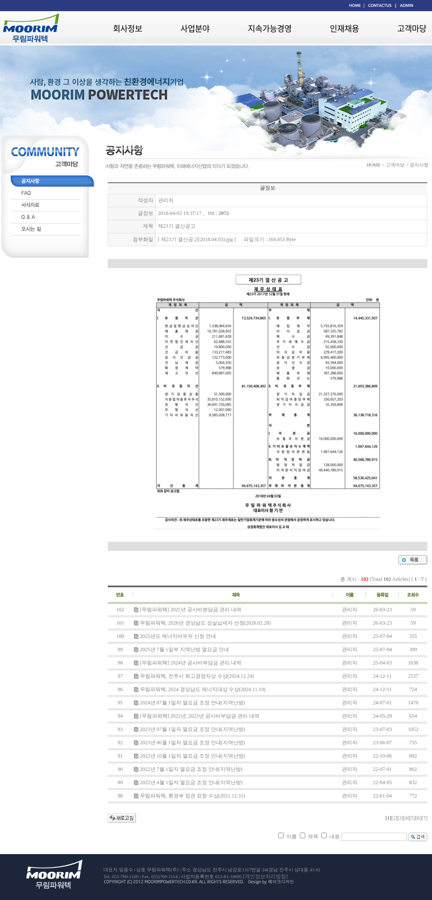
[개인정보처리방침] (265, 876)
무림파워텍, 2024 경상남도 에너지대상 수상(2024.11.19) (203, 689)
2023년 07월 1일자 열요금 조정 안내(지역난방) (192, 729)
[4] (406, 818)
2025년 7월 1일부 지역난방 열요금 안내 (184, 649)
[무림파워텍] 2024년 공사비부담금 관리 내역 (190, 663)
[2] (394, 818)
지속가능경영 (270, 28)
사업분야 (195, 28)
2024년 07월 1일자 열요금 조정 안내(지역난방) (192, 703)
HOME (373, 164)
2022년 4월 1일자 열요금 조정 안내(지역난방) (191, 782)
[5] (412, 818)
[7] (424, 818)
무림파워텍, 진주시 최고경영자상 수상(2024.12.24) (197, 676)
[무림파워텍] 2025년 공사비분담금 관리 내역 (190, 610)
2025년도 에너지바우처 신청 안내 (178, 636)
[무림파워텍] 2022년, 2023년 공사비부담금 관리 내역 (199, 716)
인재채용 (344, 28)
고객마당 (411, 28)
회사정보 (127, 28)
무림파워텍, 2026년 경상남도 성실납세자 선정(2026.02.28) (205, 623)
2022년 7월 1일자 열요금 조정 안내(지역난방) (191, 769)
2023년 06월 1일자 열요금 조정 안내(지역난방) (192, 743)
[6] (418, 818)
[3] (400, 818)
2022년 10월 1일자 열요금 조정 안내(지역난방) (192, 756)
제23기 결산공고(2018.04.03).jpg (197, 239)
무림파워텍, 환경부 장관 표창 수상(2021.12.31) (192, 796)
